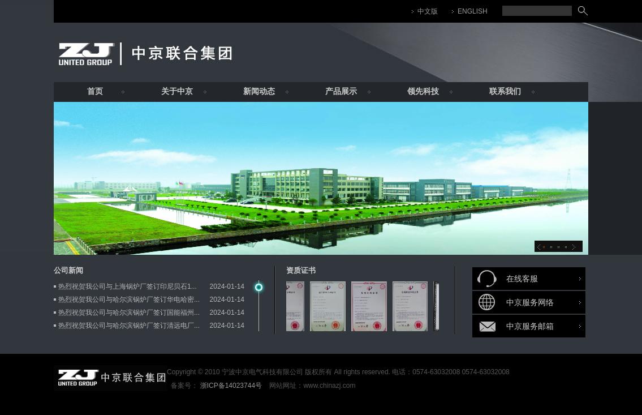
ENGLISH (473, 11)
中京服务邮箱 (530, 326)
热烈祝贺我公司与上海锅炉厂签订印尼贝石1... (127, 286)
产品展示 (341, 91)
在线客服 (522, 278)
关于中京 (177, 91)
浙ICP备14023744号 (231, 386)
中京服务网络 (530, 302)
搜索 (583, 11)
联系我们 (505, 91)
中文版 (427, 11)
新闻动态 (259, 91)
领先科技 (423, 91)
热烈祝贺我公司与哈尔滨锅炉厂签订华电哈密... (129, 299)
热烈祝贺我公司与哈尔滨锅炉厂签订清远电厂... (129, 326)
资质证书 (301, 270)
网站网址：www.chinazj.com (311, 386)
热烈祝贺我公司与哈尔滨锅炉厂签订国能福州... (129, 312)
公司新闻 (68, 270)
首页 (95, 91)
